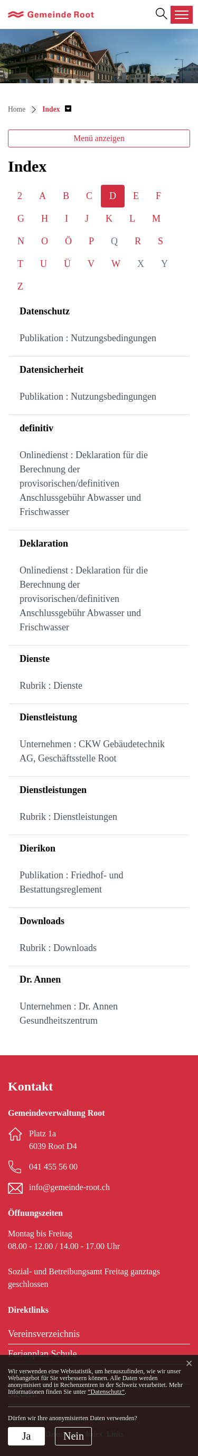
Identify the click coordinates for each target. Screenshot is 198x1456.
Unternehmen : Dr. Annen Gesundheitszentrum (69, 1013)
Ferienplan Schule (42, 1354)
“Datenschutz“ (106, 1391)
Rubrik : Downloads (58, 948)
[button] (56, 109)
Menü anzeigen (99, 138)
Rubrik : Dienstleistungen (68, 816)
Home (16, 109)
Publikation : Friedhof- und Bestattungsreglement (72, 882)
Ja (26, 1436)
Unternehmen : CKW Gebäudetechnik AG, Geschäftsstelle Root (92, 751)
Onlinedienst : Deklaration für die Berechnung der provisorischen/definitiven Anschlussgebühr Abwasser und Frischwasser (84, 483)
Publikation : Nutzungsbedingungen (88, 338)
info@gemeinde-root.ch (69, 1187)
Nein (73, 1436)
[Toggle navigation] (181, 14)
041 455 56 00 (53, 1166)
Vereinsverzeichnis (44, 1334)
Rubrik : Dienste (51, 685)
